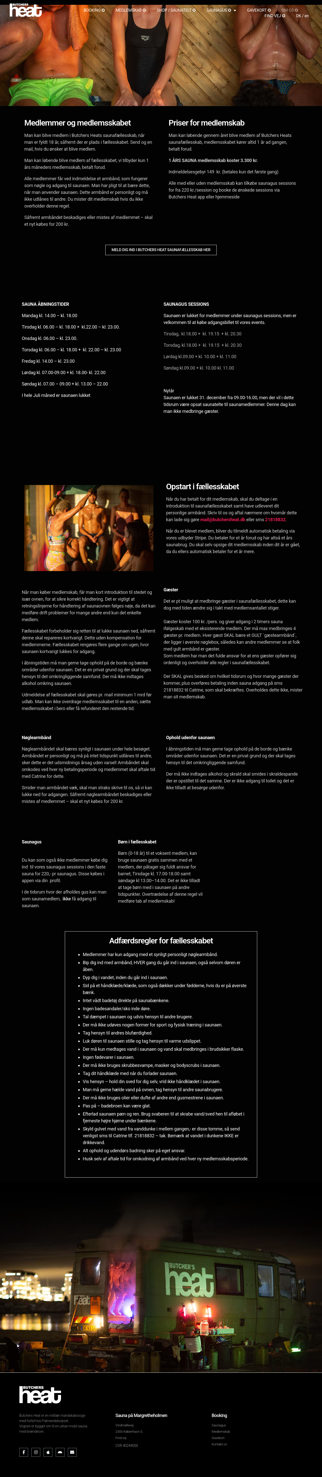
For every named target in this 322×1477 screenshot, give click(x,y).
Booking (219, 1415)
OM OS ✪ (289, 10)
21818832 (275, 519)
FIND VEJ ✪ (275, 15)
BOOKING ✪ (94, 10)
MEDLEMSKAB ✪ (131, 10)
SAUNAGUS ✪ (221, 10)
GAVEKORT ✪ (259, 10)
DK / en (302, 15)
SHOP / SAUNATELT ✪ (176, 10)
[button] (161, 250)
